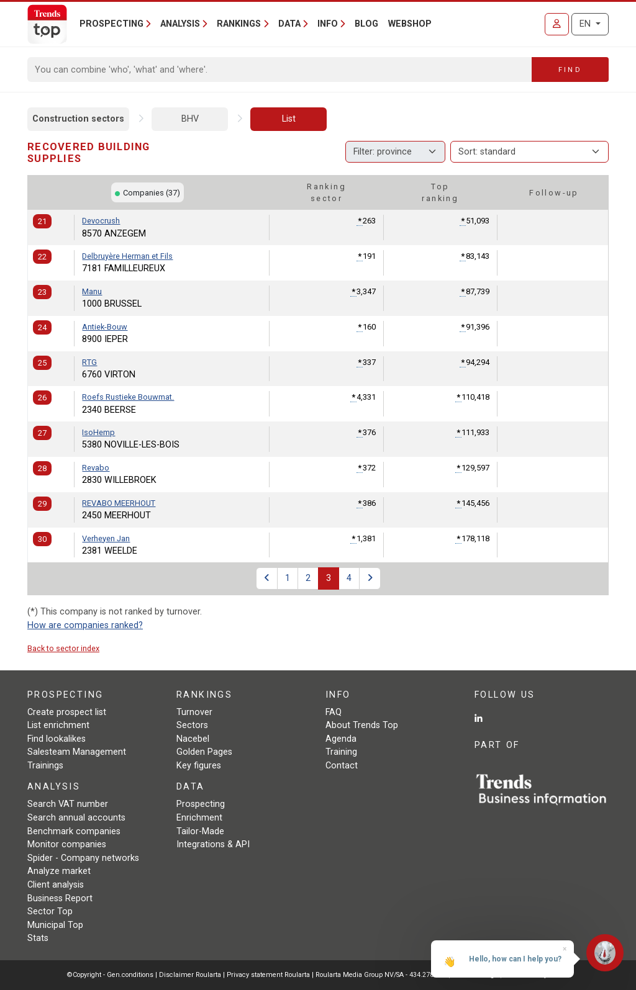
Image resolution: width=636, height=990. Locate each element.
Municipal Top (55, 925)
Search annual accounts (76, 817)
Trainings (45, 765)
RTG (89, 362)
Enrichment (199, 817)
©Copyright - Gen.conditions (110, 975)
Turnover (194, 712)
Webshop (410, 24)
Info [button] (327, 24)
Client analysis (55, 885)
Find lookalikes (56, 739)
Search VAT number (67, 804)
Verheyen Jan (106, 538)
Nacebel (192, 739)
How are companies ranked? (85, 625)
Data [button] (289, 24)
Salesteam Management (76, 752)
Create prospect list (66, 712)
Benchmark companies (73, 831)
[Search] (279, 69)
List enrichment (58, 725)
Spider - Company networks (83, 858)
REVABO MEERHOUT (118, 503)
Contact (341, 765)
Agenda (341, 739)
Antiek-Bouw (104, 326)
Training (341, 752)
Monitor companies (66, 844)
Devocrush (101, 220)
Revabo (95, 467)
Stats (37, 938)
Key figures (198, 765)
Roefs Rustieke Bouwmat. (128, 397)
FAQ (333, 712)
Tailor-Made (200, 831)
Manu (92, 291)
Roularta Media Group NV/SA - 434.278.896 (382, 975)
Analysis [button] (180, 24)
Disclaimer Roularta (190, 975)
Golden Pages (204, 752)
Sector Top (50, 911)
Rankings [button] (239, 24)
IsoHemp (98, 432)
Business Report (60, 898)
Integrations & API (213, 844)
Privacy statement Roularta (268, 975)
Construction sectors (78, 119)
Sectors (192, 725)
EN (586, 24)
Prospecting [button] (111, 24)
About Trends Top (361, 725)
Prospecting (200, 804)
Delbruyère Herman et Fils (127, 256)
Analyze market (59, 871)
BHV (190, 119)
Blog (366, 24)
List (289, 119)
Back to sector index (63, 648)
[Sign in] (557, 24)
